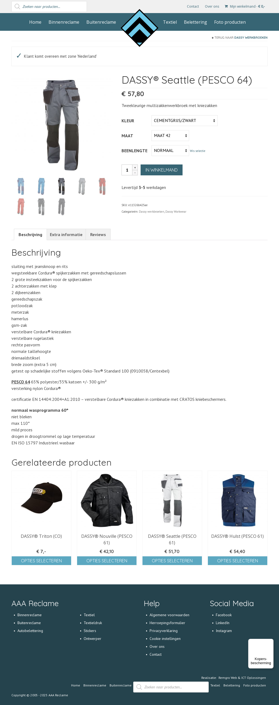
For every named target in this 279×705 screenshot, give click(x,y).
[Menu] (270, 642)
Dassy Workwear (175, 211)
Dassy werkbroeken (251, 37)
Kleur (128, 120)
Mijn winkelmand (245, 6)
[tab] (30, 235)
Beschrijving (30, 235)
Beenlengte (134, 150)
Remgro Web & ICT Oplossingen (242, 678)
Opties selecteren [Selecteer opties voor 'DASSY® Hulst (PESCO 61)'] (237, 561)
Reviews (98, 235)
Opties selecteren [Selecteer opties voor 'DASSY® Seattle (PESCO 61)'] (172, 561)
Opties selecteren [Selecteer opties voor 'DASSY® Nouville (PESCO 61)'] (106, 561)
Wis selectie (197, 151)
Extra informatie (66, 235)
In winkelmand (161, 170)
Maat (127, 135)
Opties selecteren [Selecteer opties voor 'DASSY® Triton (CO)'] (41, 561)
